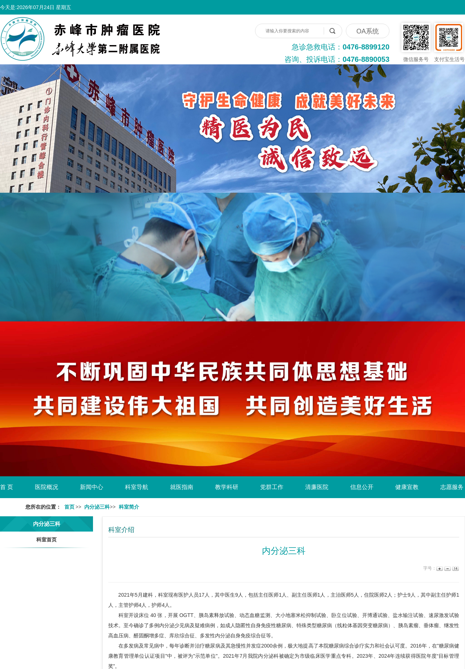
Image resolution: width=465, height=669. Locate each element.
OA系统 (367, 31)
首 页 (6, 487)
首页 (69, 507)
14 (455, 568)
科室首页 (46, 539)
